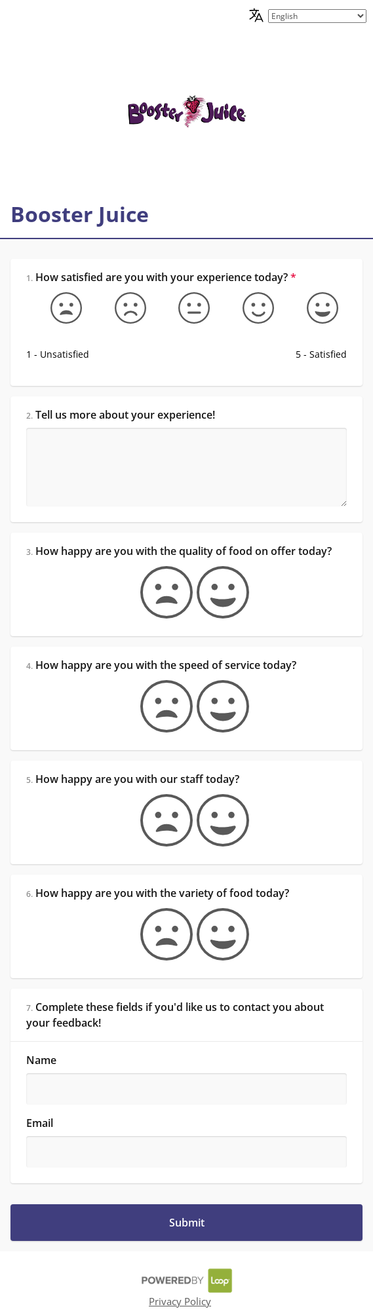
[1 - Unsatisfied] (58, 308)
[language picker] (317, 16)
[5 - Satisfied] (314, 308)
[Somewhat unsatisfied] (122, 308)
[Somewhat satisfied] (250, 308)
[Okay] (186, 308)
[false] (158, 592)
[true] (215, 592)
